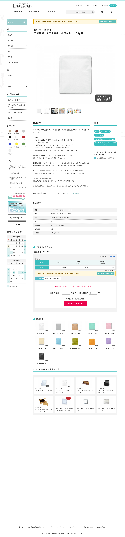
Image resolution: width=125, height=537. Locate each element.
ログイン (113, 5)
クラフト (10, 133)
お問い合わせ (101, 527)
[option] (75, 74)
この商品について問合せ (105, 158)
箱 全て (10, 76)
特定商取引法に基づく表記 (37, 527)
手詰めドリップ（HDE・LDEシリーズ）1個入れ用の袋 (17, 167)
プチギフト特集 (14, 173)
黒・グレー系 (10, 140)
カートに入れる (73, 304)
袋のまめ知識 (88, 527)
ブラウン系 (16, 133)
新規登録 (105, 5)
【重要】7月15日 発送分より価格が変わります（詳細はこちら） (57, 21)
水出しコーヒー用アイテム (18, 187)
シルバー (23, 133)
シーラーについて (73, 193)
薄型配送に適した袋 (16, 183)
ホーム (21, 527)
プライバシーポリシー (58, 527)
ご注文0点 (96, 5)
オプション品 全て (14, 100)
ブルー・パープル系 (10, 147)
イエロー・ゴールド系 (16, 147)
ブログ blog (17, 224)
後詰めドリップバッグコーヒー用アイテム (17, 178)
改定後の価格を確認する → (107, 21)
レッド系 (23, 139)
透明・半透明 (10, 154)
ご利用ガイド (74, 527)
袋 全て (10, 35)
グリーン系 (23, 146)
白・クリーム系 (16, 140)
